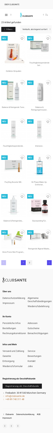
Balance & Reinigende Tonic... (13, 107)
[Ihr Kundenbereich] (43, 15)
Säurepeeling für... (39, 221)
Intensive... (39, 146)
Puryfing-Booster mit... (14, 182)
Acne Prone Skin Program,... (13, 252)
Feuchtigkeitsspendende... (13, 146)
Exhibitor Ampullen (13, 71)
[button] (12, 4)
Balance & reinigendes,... (14, 221)
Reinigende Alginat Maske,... (39, 249)
